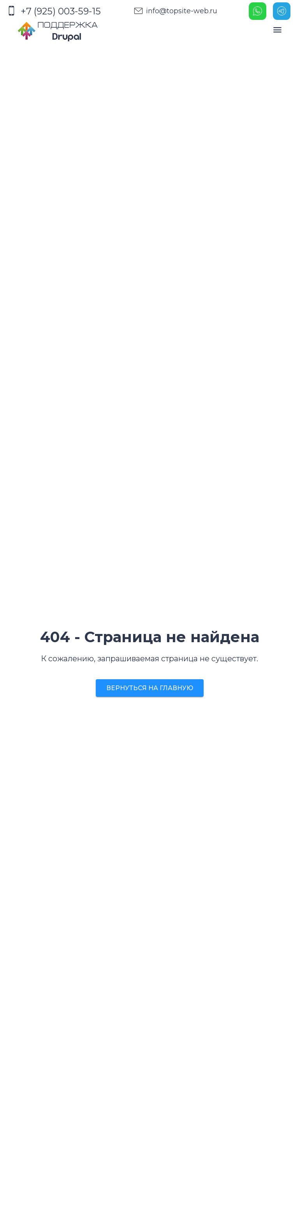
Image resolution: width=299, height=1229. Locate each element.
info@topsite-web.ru (174, 11)
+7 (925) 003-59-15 (54, 11)
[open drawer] (277, 29)
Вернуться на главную (149, 688)
